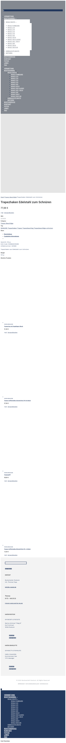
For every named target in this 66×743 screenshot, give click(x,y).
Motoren (9, 53)
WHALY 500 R (12, 45)
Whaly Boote (10, 22)
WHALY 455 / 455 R (14, 41)
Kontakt (7, 59)
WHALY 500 (11, 43)
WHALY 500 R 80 (13, 47)
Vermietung (9, 16)
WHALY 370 (11, 33)
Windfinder (12, 638)
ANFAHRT (11, 635)
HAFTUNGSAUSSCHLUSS (32, 683)
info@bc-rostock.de (10, 587)
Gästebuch (8, 568)
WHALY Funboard (14, 26)
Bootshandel (9, 18)
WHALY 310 (11, 32)
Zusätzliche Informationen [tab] (11, 236)
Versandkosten (9, 213)
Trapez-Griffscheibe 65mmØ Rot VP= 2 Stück (17, 549)
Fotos (6, 61)
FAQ (5, 65)
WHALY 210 (11, 28)
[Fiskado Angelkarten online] (14, 603)
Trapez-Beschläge (10, 197)
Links (6, 63)
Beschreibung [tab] (8, 234)
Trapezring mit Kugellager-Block (13, 326)
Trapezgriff (7, 474)
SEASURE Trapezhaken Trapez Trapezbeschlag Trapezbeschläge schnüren (27, 228)
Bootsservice (9, 57)
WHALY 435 (11, 35)
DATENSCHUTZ (44, 683)
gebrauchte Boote (12, 51)
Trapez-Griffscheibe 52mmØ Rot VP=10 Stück (17, 400)
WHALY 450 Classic (14, 39)
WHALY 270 (11, 30)
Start (2, 197)
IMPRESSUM (21, 683)
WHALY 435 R (12, 37)
